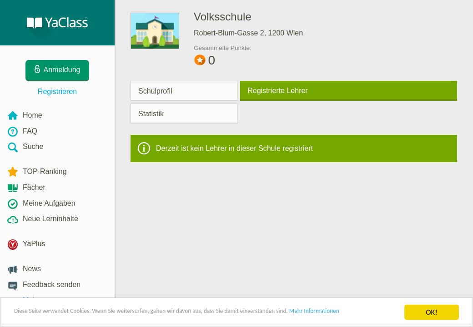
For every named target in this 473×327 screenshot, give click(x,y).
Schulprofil (155, 91)
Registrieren (57, 91)
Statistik (151, 114)
